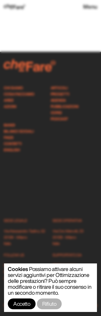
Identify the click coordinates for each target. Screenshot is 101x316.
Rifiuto (49, 304)
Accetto (21, 304)
